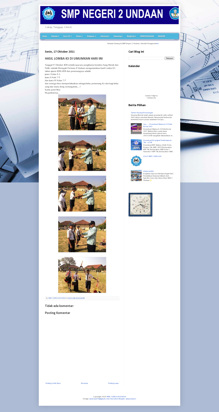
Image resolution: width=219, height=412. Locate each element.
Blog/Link (131, 36)
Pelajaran (91, 36)
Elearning (118, 36)
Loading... (151, 83)
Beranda (84, 383)
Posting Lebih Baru (53, 383)
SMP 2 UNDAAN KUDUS (116, 397)
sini (159, 43)
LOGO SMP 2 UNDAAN (152, 156)
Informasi (105, 36)
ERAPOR (161, 36)
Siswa (79, 36)
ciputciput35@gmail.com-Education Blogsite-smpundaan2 (112, 399)
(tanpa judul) (148, 171)
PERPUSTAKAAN (147, 36)
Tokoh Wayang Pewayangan (142, 113)
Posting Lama (113, 383)
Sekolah (55, 36)
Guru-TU (67, 36)
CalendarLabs (151, 98)
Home (44, 36)
